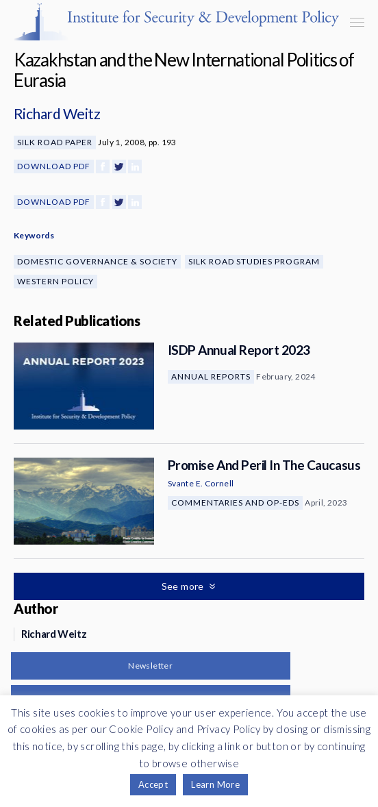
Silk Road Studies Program (254, 261)
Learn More (215, 784)
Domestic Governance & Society (97, 261)
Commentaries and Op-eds (235, 502)
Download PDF (53, 166)
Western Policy (55, 281)
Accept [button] (153, 784)
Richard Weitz (57, 113)
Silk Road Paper (54, 142)
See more (184, 586)
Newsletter (150, 665)
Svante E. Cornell (201, 483)
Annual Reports (211, 376)
